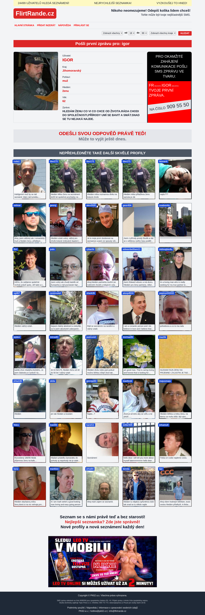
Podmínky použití (75, 608)
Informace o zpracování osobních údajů (118, 608)
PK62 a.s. (83, 611)
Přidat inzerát (46, 25)
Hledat (185, 33)
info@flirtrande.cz (117, 611)
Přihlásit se (81, 25)
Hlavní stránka (24, 25)
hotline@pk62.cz (98, 611)
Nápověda (64, 25)
